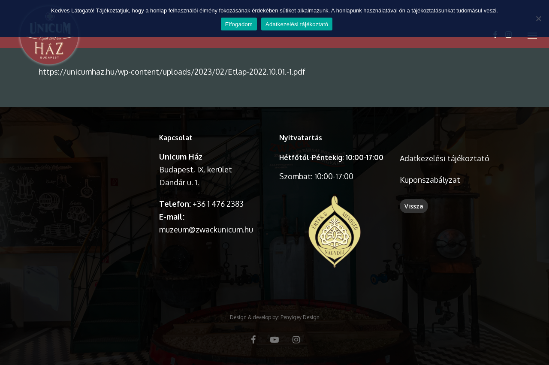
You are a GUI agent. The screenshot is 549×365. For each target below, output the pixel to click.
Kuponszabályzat (430, 179)
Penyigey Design (300, 317)
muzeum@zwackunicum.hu (206, 229)
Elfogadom (239, 24)
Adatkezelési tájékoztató (444, 158)
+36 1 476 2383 (218, 203)
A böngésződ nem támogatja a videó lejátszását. (94, 158)
